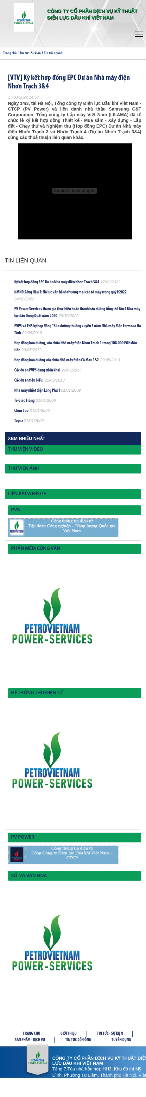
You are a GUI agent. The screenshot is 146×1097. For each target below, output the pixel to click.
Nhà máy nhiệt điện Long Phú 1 (37, 390)
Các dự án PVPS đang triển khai (37, 370)
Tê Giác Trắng (24, 400)
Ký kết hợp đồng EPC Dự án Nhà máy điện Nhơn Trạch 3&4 (56, 282)
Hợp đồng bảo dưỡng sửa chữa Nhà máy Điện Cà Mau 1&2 (56, 360)
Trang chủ (9, 53)
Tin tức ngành (53, 53)
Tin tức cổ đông (78, 1040)
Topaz (19, 421)
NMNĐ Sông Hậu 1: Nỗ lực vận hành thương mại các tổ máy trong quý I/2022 (70, 292)
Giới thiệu (68, 1033)
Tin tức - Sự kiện (30, 53)
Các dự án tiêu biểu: (28, 380)
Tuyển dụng (121, 1040)
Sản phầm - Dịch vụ (30, 1040)
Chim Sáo (21, 410)
